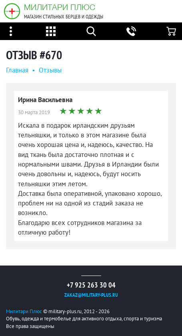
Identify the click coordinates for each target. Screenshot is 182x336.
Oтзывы (50, 70)
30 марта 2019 (34, 112)
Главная (17, 70)
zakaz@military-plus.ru (91, 295)
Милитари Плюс (59, 7)
